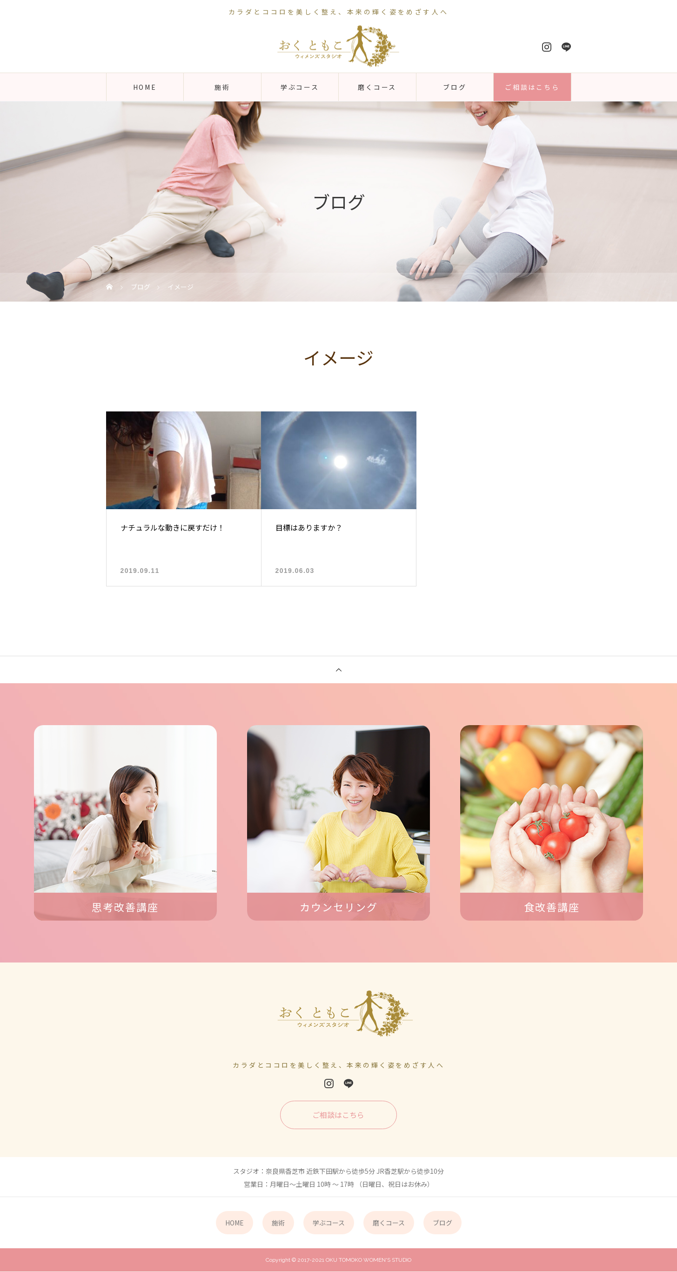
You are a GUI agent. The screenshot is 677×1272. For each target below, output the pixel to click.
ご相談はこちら (532, 87)
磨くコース (377, 87)
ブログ (454, 87)
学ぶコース (300, 87)
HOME (145, 87)
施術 (222, 87)
